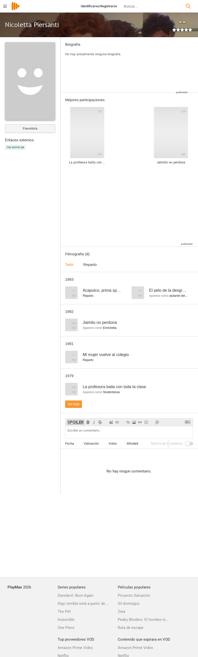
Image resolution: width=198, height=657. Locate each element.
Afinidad (132, 443)
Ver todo (73, 404)
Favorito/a (30, 128)
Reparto (90, 264)
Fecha (69, 443)
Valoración (91, 443)
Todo (69, 264)
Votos (113, 443)
